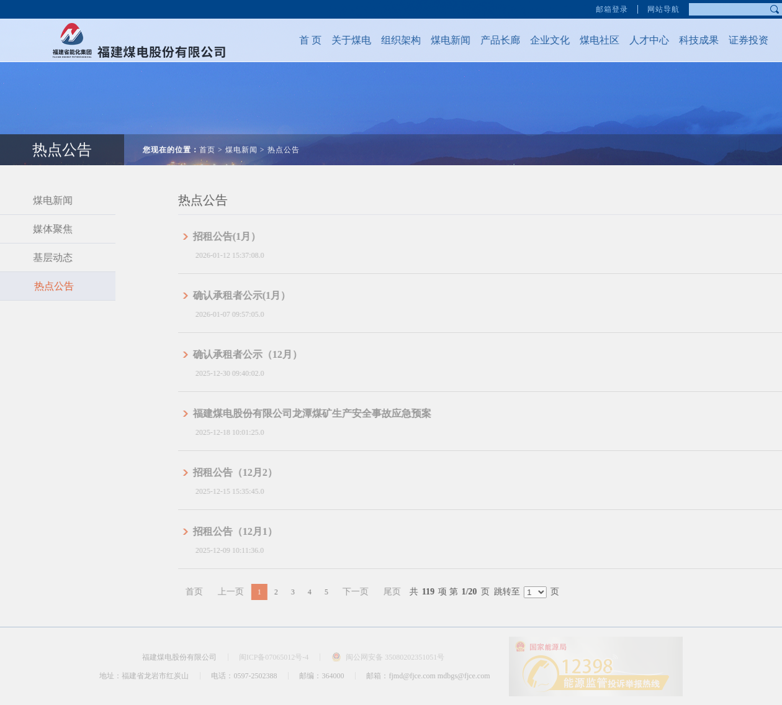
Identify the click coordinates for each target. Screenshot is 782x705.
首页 (207, 141)
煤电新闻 (442, 40)
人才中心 (641, 40)
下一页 (372, 591)
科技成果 (691, 40)
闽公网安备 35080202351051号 (395, 657)
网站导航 (663, 8)
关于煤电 (343, 40)
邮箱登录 (612, 8)
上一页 (247, 591)
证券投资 (740, 40)
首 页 (302, 40)
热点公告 (283, 141)
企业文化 (542, 40)
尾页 (408, 591)
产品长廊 (492, 40)
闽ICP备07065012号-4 (274, 657)
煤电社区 (591, 40)
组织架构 (393, 40)
